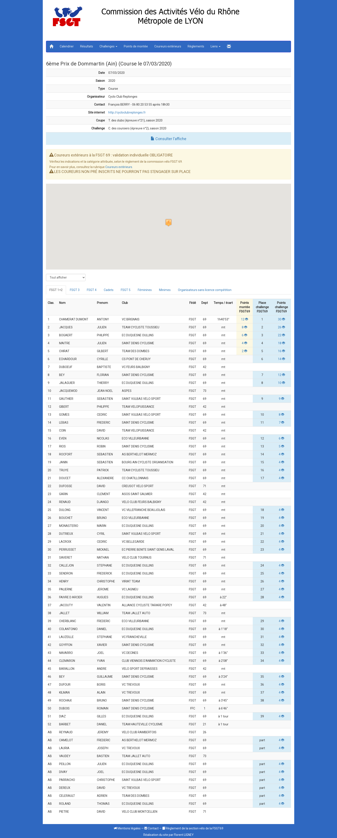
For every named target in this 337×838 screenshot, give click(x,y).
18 (281, 343)
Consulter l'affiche (168, 138)
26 (281, 327)
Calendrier (67, 46)
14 (281, 359)
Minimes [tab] (165, 290)
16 (281, 351)
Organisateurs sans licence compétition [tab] (204, 290)
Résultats (86, 46)
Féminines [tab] (145, 290)
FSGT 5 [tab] (125, 290)
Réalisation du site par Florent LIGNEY (168, 834)
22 (281, 335)
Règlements (196, 46)
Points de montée (136, 46)
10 (281, 383)
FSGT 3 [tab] (75, 290)
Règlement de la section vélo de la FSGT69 (192, 828)
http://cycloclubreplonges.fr (127, 112)
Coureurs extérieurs (167, 46)
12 (244, 319)
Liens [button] (216, 46)
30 (281, 319)
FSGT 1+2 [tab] (56, 290)
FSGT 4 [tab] (92, 290)
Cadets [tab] (108, 290)
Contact (151, 828)
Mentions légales (127, 828)
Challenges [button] (108, 46)
